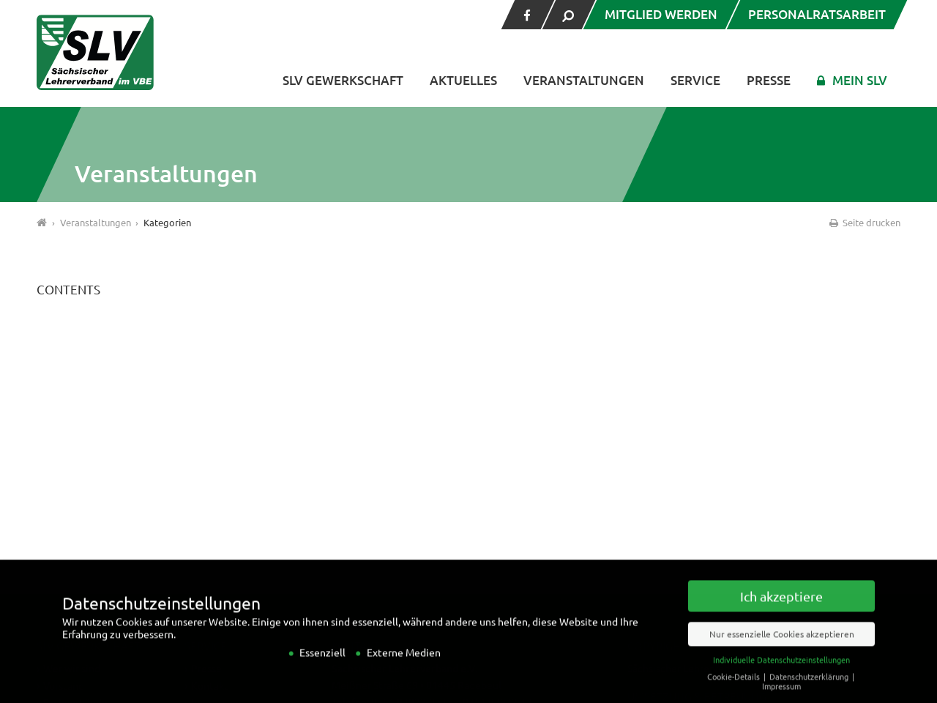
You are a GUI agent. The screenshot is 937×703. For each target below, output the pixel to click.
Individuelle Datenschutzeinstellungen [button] (781, 673)
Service (695, 80)
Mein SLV (859, 80)
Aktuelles (463, 80)
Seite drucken (863, 222)
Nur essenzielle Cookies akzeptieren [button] (781, 647)
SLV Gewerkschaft (343, 80)
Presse (769, 80)
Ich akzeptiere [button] (781, 609)
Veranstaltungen (583, 80)
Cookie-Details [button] (734, 690)
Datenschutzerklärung (810, 690)
